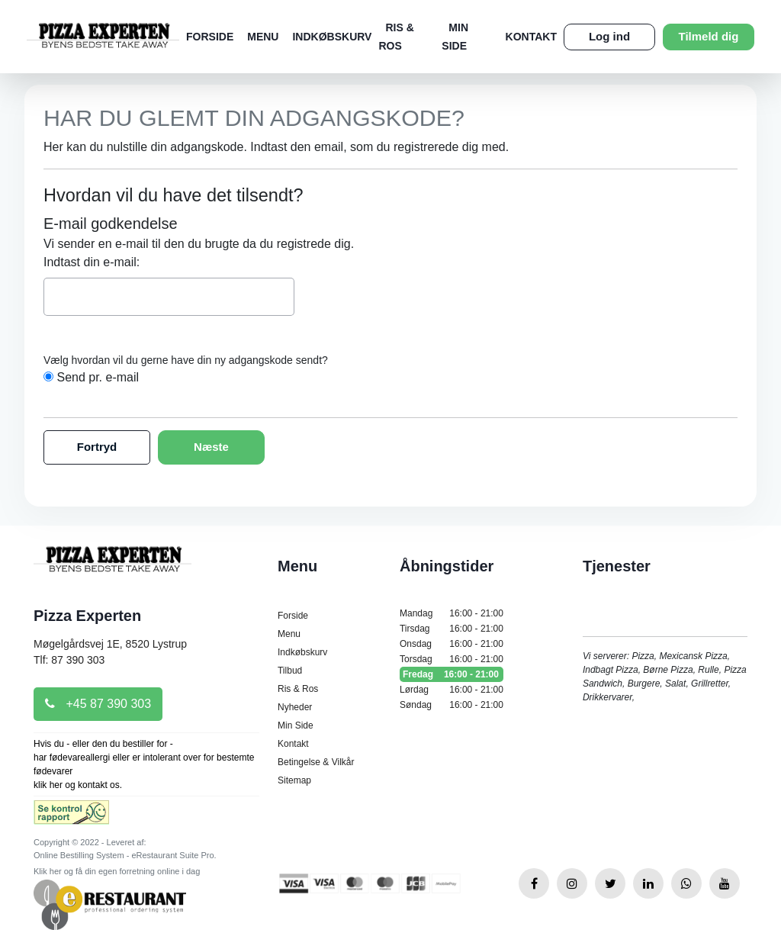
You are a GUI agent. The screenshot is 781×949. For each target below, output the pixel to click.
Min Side (295, 725)
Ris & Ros (298, 689)
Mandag (451, 613)
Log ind (609, 36)
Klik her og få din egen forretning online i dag (117, 871)
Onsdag (451, 643)
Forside (209, 37)
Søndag (451, 705)
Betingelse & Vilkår (316, 762)
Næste (211, 446)
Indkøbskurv (331, 37)
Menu (262, 37)
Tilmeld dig (709, 36)
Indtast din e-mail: (91, 262)
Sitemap (294, 780)
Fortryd (97, 446)
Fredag (451, 674)
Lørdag (451, 689)
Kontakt (531, 37)
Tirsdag (451, 628)
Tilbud (290, 670)
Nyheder (295, 707)
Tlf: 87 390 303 (69, 660)
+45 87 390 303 (98, 703)
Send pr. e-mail (97, 377)
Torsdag (451, 659)
